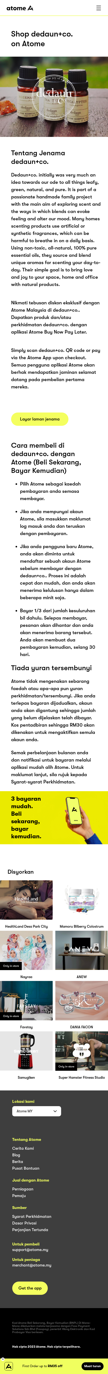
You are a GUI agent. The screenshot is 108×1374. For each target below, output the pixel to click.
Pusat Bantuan (25, 1168)
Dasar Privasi (24, 1223)
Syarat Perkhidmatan (31, 1216)
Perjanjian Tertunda (30, 1230)
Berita (17, 1161)
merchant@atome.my (31, 1265)
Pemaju (19, 1196)
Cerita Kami (23, 1148)
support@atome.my (30, 1249)
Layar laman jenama (40, 419)
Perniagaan (22, 1189)
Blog (16, 1155)
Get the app (30, 1288)
